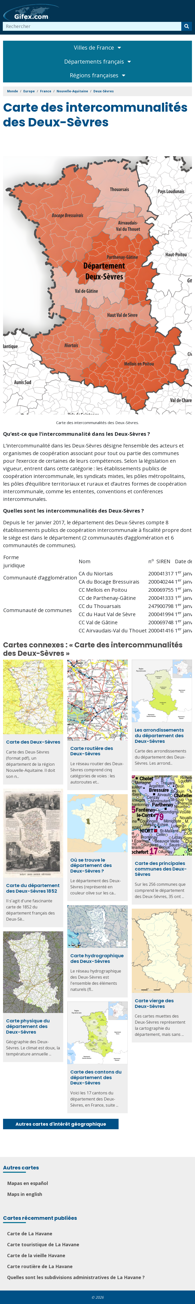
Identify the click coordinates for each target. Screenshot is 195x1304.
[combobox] (92, 26)
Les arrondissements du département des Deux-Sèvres (159, 735)
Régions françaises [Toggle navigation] (97, 75)
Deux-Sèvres (103, 91)
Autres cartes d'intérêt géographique (60, 1124)
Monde (12, 91)
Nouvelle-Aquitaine (72, 91)
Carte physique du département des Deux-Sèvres (28, 1026)
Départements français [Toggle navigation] (97, 61)
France (45, 91)
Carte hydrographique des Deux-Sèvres (97, 958)
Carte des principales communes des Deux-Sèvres (161, 868)
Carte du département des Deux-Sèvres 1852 (33, 888)
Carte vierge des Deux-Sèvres (154, 1003)
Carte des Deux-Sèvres (33, 742)
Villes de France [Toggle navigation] (97, 47)
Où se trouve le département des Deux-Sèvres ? (91, 865)
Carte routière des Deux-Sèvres (91, 751)
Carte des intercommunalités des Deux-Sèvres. (97, 422)
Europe (29, 91)
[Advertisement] (95, 143)
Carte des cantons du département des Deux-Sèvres (96, 1077)
